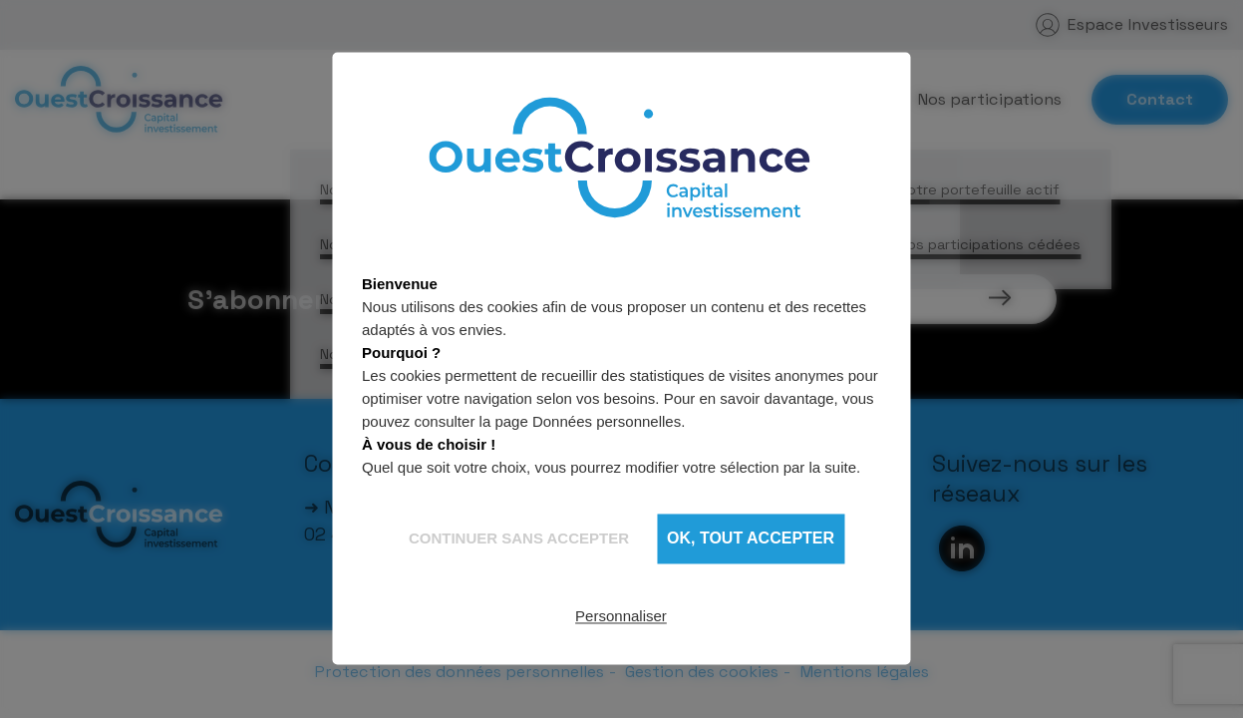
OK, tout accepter (750, 539)
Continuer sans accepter (519, 538)
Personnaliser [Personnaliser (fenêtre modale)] (621, 615)
